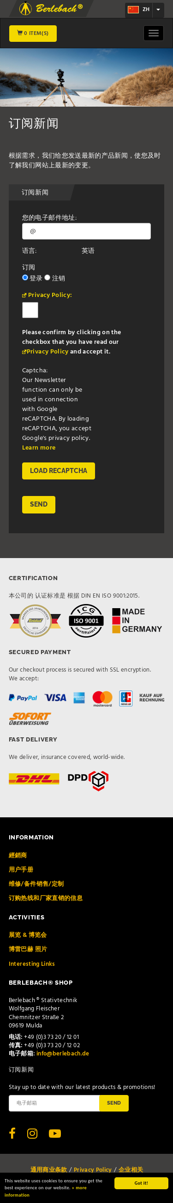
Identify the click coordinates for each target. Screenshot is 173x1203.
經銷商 (18, 856)
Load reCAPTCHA (58, 470)
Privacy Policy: (50, 295)
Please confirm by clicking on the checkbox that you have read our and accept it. (71, 342)
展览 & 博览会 (28, 935)
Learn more (39, 448)
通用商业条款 (48, 1170)
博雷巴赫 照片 (28, 949)
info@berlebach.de (62, 1054)
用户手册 (21, 870)
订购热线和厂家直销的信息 (46, 898)
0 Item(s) (33, 33)
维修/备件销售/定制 (36, 884)
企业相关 (131, 1170)
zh (138, 9)
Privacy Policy (48, 352)
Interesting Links (32, 964)
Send (114, 1103)
